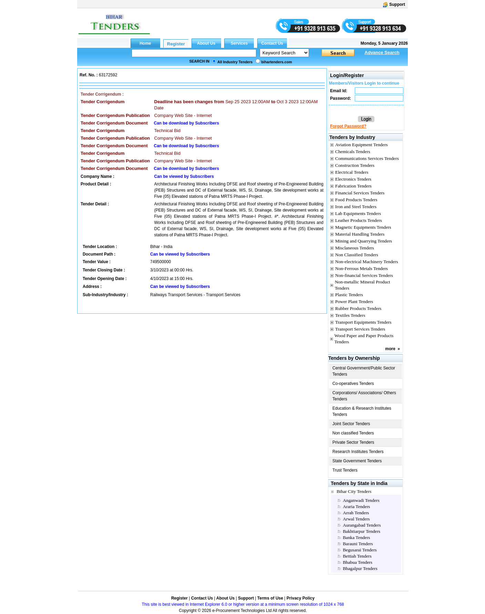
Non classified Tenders (353, 433)
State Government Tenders (357, 461)
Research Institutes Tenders (358, 451)
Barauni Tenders (358, 543)
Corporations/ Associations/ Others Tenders (364, 395)
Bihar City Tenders (354, 491)
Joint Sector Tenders (351, 423)
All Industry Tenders (234, 62)
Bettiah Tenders (357, 556)
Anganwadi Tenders (361, 500)
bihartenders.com (276, 62)
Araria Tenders (356, 506)
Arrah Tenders (356, 512)
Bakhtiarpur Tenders (361, 531)
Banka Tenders (356, 537)
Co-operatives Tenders (353, 383)
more (390, 348)
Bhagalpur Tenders (360, 568)
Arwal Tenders (356, 518)
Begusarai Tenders (359, 549)
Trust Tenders (345, 470)
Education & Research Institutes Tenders (361, 411)
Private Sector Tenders (353, 442)
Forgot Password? (348, 126)
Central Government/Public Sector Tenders (363, 371)
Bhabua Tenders (357, 562)
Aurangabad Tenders (362, 525)
